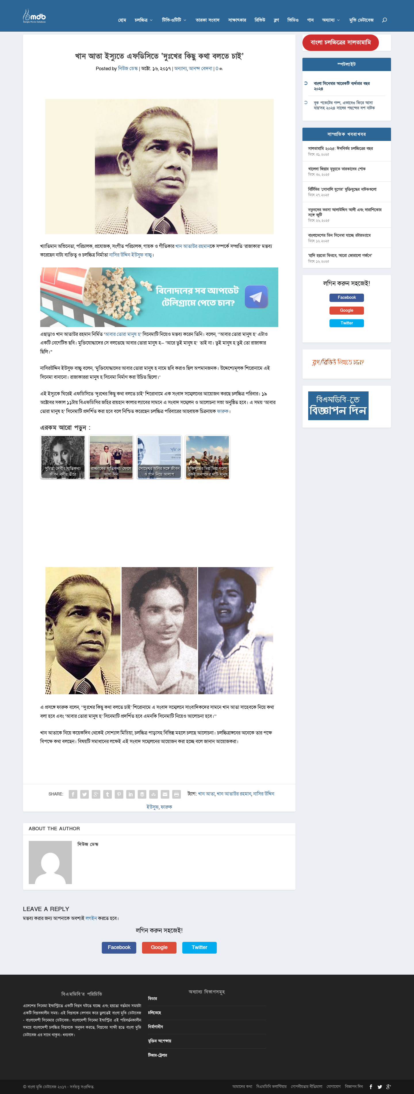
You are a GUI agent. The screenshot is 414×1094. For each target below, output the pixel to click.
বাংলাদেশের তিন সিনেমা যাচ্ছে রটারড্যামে (339, 235)
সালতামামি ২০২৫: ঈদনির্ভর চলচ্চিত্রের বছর (340, 148)
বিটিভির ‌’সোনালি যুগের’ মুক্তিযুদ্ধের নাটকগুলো (342, 189)
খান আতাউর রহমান (192, 246)
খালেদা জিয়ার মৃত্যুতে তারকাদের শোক (337, 169)
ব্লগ (276, 12)
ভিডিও (293, 12)
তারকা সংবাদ (208, 12)
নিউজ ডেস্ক (128, 68)
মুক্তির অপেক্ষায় (159, 1041)
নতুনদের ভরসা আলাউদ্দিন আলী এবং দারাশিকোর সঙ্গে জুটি (345, 212)
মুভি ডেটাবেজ (361, 12)
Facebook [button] (119, 947)
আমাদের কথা (242, 1086)
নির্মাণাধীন (155, 1027)
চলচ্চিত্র (141, 12)
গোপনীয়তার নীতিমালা (306, 1086)
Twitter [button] (199, 947)
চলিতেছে (154, 1012)
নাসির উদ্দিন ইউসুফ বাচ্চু (130, 255)
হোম (122, 12)
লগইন (91, 918)
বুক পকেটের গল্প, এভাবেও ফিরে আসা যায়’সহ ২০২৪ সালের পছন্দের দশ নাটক (344, 105)
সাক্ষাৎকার (237, 12)
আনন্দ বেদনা (200, 68)
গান (310, 12)
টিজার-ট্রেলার (157, 1055)
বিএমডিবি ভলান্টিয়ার (271, 1086)
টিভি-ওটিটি (171, 12)
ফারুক (223, 411)
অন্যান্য (328, 12)
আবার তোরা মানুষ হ (122, 334)
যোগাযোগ (334, 1086)
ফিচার (152, 998)
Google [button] (159, 947)
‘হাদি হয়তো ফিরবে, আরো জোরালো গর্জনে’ (340, 255)
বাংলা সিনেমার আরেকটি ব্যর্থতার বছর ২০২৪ (342, 86)
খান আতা (206, 794)
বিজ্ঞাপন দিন (354, 1086)
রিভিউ (260, 12)
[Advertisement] (159, 525)
